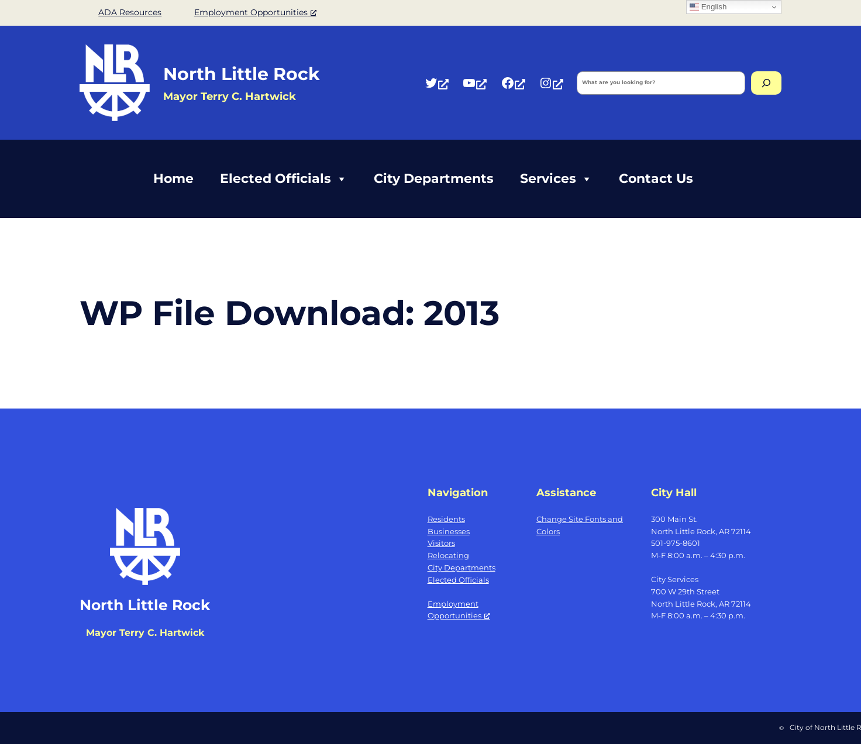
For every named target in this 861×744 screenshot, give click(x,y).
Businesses (449, 531)
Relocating (448, 555)
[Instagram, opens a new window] (551, 82)
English (708, 7)
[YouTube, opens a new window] (474, 82)
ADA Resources (129, 12)
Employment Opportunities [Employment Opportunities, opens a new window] (255, 12)
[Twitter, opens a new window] (436, 82)
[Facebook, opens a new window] (513, 82)
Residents (446, 519)
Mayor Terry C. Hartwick (145, 632)
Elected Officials (283, 178)
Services (556, 178)
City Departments (434, 178)
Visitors (441, 543)
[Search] (766, 83)
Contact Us (656, 178)
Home (173, 178)
